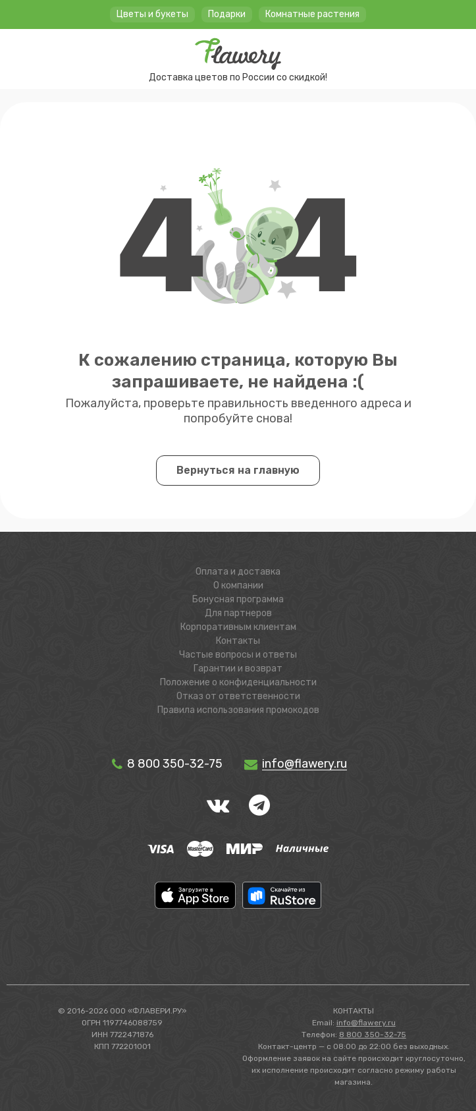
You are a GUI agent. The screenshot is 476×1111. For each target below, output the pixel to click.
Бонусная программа (238, 599)
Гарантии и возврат (238, 668)
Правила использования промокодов (238, 710)
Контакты (238, 640)
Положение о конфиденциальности (238, 682)
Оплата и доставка (238, 571)
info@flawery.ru (366, 1022)
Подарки (227, 14)
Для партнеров (238, 613)
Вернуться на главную (238, 470)
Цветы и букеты (152, 14)
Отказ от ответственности (238, 696)
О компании (238, 585)
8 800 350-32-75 (166, 763)
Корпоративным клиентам (238, 627)
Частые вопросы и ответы (238, 654)
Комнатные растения (312, 14)
